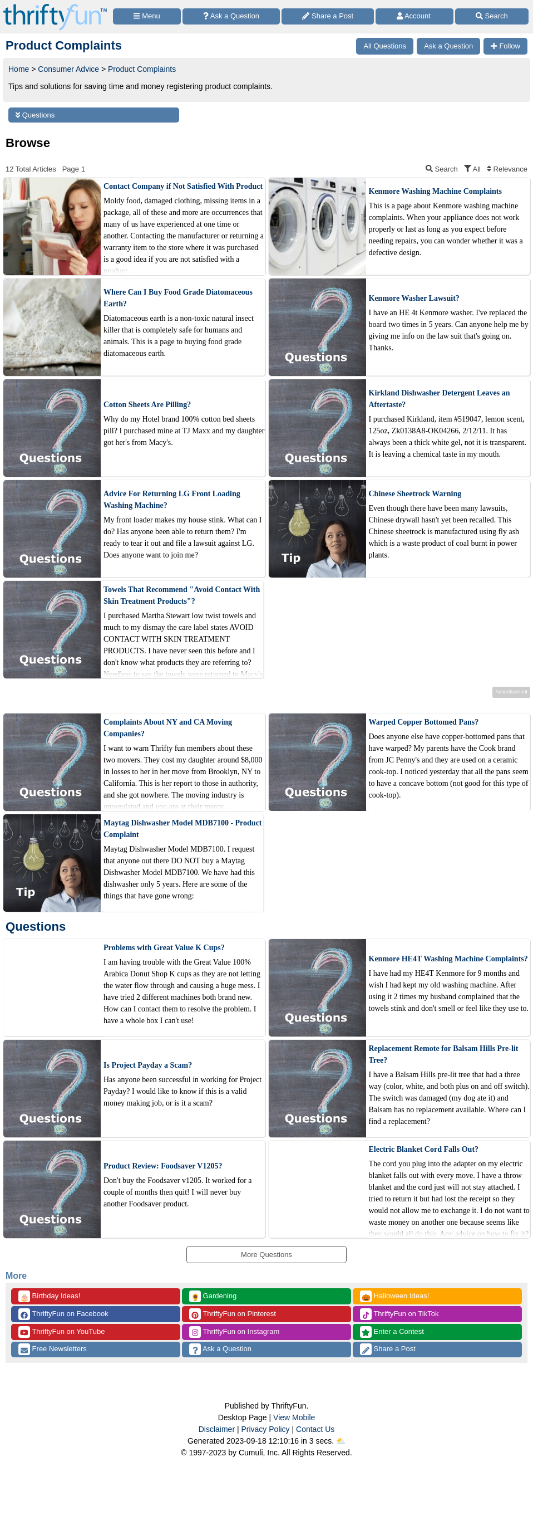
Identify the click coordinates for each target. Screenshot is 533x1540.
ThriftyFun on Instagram (234, 1332)
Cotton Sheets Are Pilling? (147, 404)
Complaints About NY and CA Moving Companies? (167, 728)
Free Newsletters (52, 1349)
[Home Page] (55, 6)
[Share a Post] (328, 16)
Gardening (212, 1296)
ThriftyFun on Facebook (63, 1314)
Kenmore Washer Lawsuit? (414, 298)
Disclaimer (217, 1429)
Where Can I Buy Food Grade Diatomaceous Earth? (178, 298)
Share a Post (388, 1349)
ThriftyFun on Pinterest (232, 1314)
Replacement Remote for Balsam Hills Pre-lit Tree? (444, 1054)
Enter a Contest (392, 1332)
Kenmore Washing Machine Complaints (435, 191)
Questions (35, 115)
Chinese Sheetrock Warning (415, 494)
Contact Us (315, 1429)
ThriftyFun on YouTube (61, 1332)
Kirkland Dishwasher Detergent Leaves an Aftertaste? (439, 399)
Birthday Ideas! (49, 1296)
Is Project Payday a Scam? (147, 1065)
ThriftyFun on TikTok (399, 1314)
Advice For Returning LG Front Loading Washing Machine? (171, 500)
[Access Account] (414, 16)
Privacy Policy (265, 1429)
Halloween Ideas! (394, 1296)
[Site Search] (492, 16)
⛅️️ (341, 1440)
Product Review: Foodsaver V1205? (162, 1166)
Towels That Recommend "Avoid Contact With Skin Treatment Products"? (181, 595)
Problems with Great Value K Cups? (164, 947)
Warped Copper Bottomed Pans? (424, 722)
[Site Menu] (147, 16)
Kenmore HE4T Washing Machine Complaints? (448, 959)
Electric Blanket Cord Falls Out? (424, 1149)
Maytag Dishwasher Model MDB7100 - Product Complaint (182, 829)
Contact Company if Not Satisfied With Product (183, 186)
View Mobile (294, 1417)
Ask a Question (220, 1349)
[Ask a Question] (231, 16)
